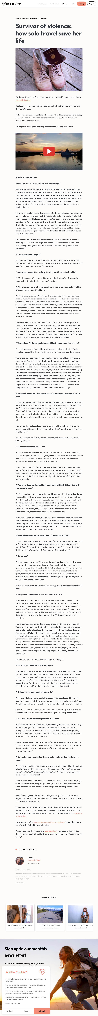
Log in (91, 4)
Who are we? (20, 883)
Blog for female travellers (30, 18)
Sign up (81, 4)
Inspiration (43, 18)
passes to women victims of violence (49, 822)
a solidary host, (51, 831)
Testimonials (54, 4)
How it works (42, 4)
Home (18, 18)
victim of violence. (23, 100)
